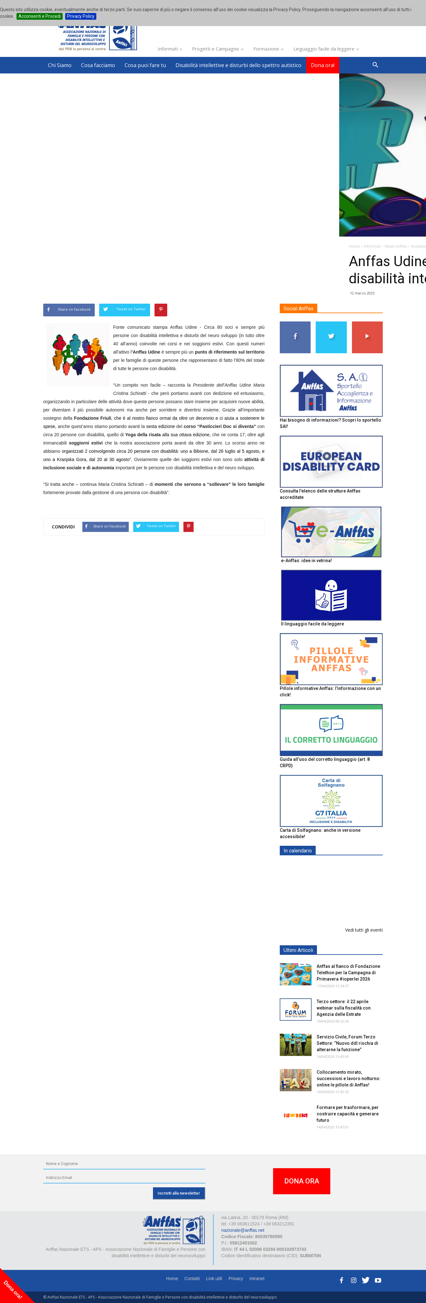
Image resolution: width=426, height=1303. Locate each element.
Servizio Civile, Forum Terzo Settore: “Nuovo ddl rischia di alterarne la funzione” (347, 1043)
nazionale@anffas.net (242, 1230)
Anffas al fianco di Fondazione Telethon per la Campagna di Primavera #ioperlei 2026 (348, 973)
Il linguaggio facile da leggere (312, 623)
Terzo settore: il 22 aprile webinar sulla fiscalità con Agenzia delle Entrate (344, 1008)
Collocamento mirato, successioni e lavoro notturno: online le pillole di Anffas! (349, 1078)
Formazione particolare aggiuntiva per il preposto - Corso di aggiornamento (345, 906)
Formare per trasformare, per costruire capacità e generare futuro (348, 1114)
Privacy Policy (80, 16)
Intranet (257, 1278)
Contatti (192, 1278)
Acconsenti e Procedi (39, 16)
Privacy (236, 1278)
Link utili (214, 1278)
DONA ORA (301, 1181)
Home (172, 1278)
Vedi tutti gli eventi (364, 930)
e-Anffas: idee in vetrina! (306, 560)
